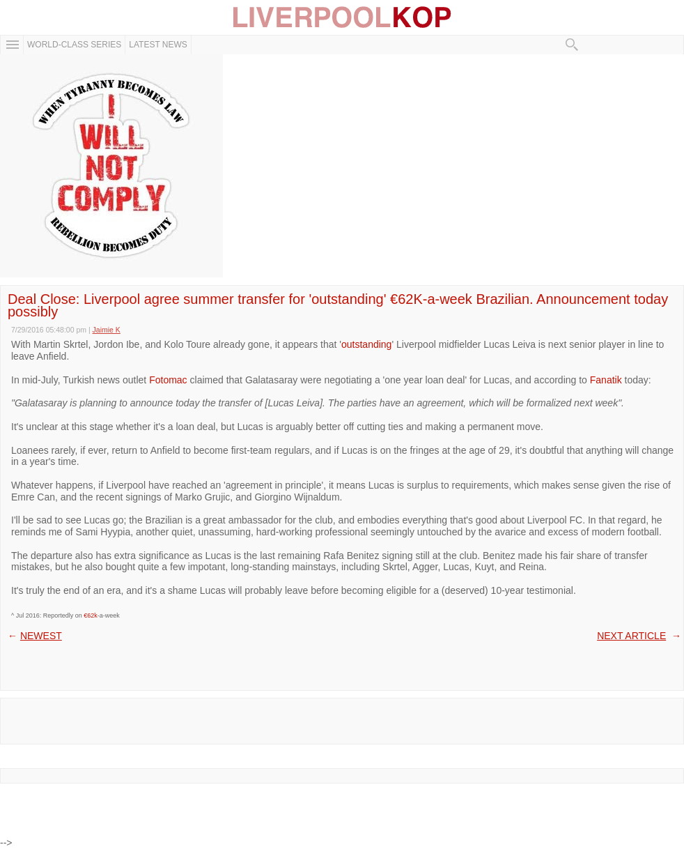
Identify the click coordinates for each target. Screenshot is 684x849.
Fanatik (606, 379)
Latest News (158, 44)
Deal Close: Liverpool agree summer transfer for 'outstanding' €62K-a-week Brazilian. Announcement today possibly (338, 305)
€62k (91, 615)
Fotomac (168, 379)
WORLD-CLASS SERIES (74, 44)
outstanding (366, 344)
